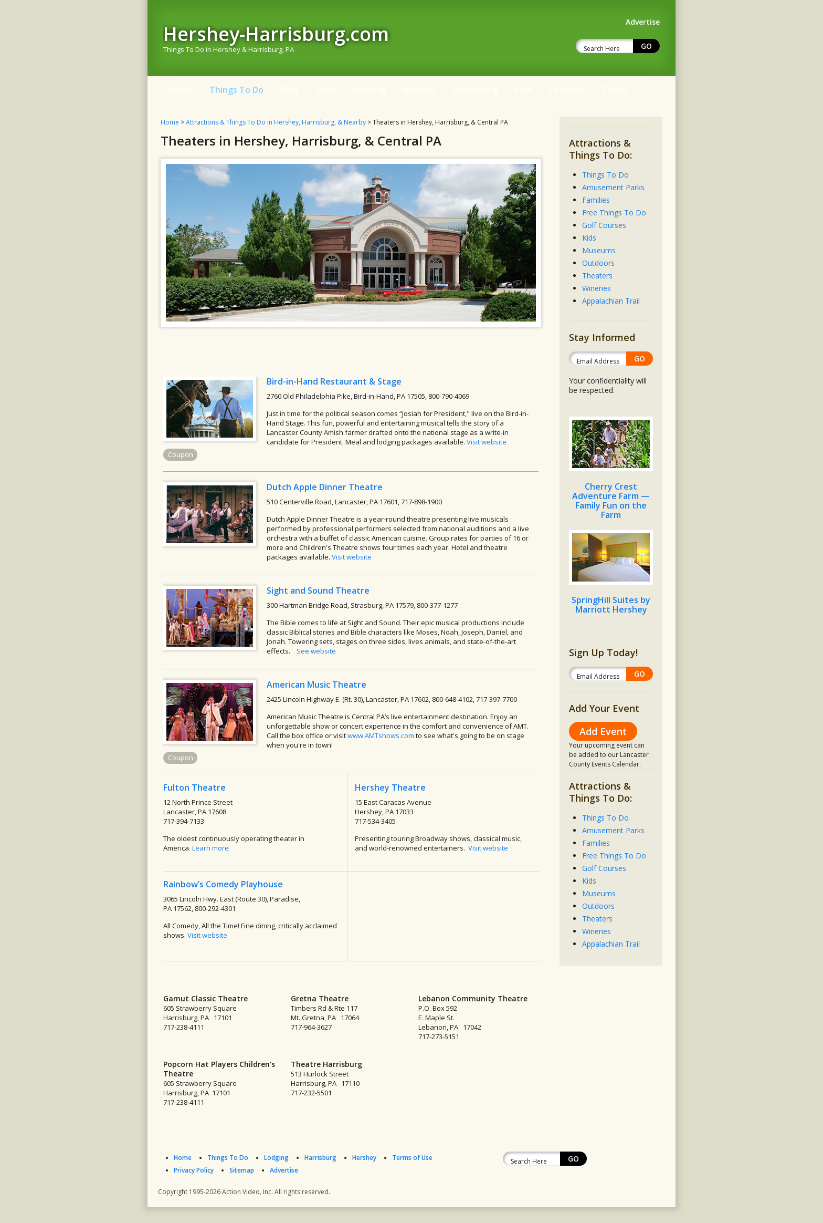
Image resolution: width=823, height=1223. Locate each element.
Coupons (567, 90)
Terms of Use (412, 1157)
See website (316, 651)
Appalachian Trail (611, 301)
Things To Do (236, 90)
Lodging (369, 90)
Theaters (597, 276)
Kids (589, 238)
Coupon (180, 454)
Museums (599, 250)
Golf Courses (604, 225)
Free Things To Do (614, 212)
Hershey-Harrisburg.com (276, 34)
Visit (523, 90)
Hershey (419, 90)
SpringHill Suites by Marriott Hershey (611, 604)
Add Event (603, 731)
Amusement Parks (613, 187)
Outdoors (598, 263)
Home (180, 90)
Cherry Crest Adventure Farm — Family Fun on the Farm (611, 501)
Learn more (210, 848)
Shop (325, 90)
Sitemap (241, 1170)
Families (596, 200)
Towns (615, 90)
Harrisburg (475, 90)
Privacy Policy (194, 1170)
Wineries (596, 288)
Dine (289, 90)
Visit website (487, 442)
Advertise (284, 1170)
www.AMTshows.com (380, 735)
